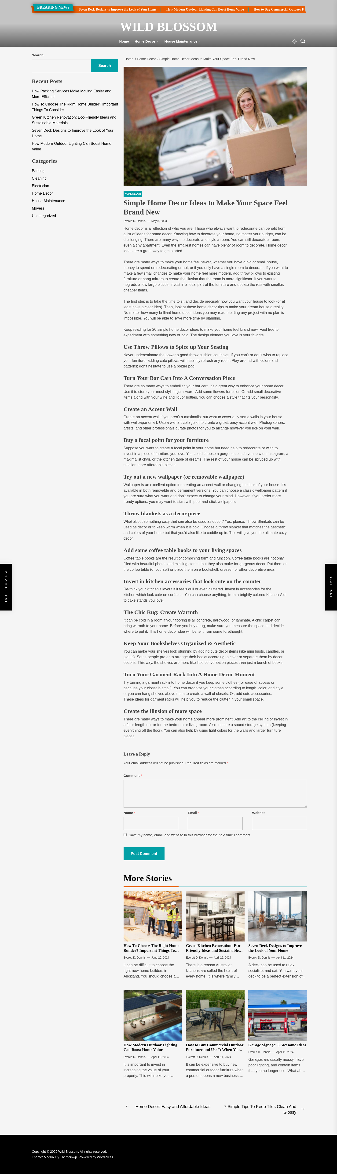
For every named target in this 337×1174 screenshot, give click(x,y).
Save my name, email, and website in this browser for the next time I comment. (190, 835)
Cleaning (39, 178)
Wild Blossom (168, 26)
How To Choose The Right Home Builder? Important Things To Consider (151, 950)
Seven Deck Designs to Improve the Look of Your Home (105, 9)
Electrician (40, 186)
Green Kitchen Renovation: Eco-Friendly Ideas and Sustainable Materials (213, 950)
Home (124, 41)
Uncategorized (44, 216)
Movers (38, 208)
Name (130, 813)
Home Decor (147, 41)
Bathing (38, 171)
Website (258, 813)
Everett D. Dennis (135, 221)
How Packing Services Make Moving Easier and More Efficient (71, 94)
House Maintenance (183, 41)
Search (38, 55)
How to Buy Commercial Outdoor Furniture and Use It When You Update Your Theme (214, 1050)
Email (193, 813)
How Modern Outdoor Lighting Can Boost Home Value (192, 9)
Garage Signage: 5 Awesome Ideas (277, 1045)
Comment (133, 776)
